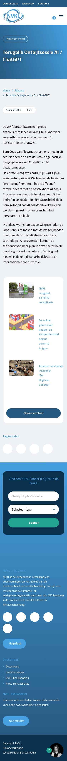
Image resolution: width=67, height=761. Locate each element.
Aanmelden (16, 721)
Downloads (10, 3)
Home (6, 90)
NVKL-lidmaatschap (17, 683)
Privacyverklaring (13, 747)
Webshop (28, 3)
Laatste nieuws (14, 672)
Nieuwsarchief (34, 413)
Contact (43, 3)
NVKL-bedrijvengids (17, 677)
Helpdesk (15, 643)
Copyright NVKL (12, 743)
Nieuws (19, 90)
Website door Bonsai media (19, 752)
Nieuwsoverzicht (16, 39)
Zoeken (34, 523)
